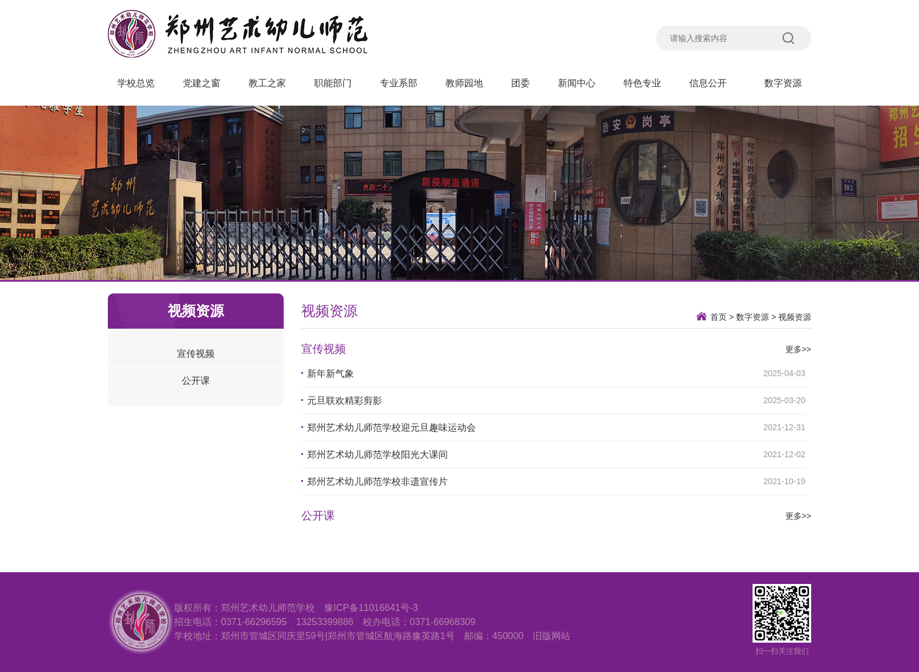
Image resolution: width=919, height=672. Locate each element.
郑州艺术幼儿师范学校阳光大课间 (377, 455)
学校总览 (136, 83)
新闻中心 (576, 83)
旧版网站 (551, 636)
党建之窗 (201, 83)
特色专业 (642, 83)
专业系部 (398, 83)
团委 (520, 83)
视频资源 (794, 317)
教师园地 (464, 83)
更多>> (798, 349)
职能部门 (333, 83)
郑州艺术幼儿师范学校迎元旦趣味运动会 (391, 428)
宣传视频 (196, 354)
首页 (718, 317)
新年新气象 (330, 374)
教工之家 (267, 83)
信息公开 (712, 83)
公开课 (196, 381)
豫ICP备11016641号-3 (371, 608)
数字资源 (783, 83)
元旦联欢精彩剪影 (344, 401)
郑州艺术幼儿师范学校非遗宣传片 (377, 482)
